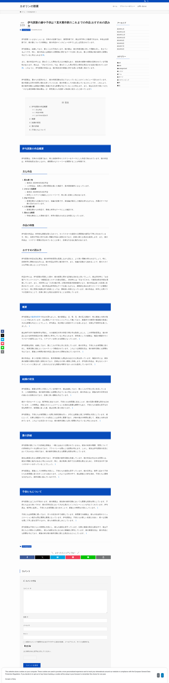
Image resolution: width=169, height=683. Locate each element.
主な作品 (39, 110)
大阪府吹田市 (35, 317)
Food (121, 76)
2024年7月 (122, 57)
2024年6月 (122, 61)
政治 (120, 112)
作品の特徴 (39, 112)
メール (26, 625)
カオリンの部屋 (29, 6)
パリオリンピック (125, 103)
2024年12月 (123, 34)
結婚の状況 (36, 122)
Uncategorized (26, 29)
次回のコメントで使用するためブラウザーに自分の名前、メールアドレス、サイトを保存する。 (58, 642)
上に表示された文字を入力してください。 (37, 651)
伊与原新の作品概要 (39, 107)
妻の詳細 (35, 126)
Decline (147, 675)
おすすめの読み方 (42, 115)
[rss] (145, 1)
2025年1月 (122, 30)
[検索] (147, 1)
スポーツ (122, 99)
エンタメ (122, 90)
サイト (25, 634)
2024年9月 (122, 48)
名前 (25, 617)
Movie (121, 81)
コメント (27, 588)
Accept (158, 675)
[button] (27, 557)
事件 (120, 108)
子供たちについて (39, 130)
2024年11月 (123, 39)
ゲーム (121, 94)
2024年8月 (122, 52)
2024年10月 (123, 43)
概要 (33, 119)
